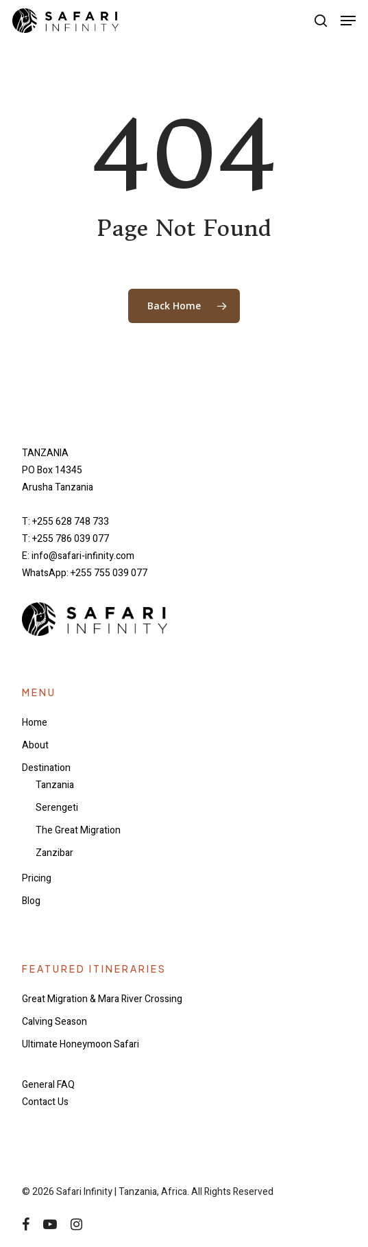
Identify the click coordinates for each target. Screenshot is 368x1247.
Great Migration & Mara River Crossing (102, 999)
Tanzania (55, 785)
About (35, 745)
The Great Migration (78, 830)
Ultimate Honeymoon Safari (80, 1044)
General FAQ (48, 1085)
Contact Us (45, 1102)
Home (34, 722)
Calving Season (54, 1021)
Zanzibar (54, 853)
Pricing (36, 878)
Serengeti (57, 807)
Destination (46, 768)
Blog (31, 901)
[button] (348, 20)
